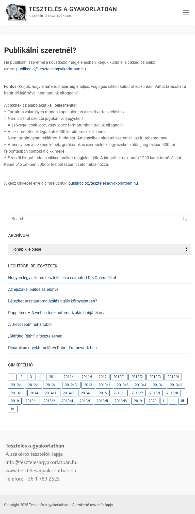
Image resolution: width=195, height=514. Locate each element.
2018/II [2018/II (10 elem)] (102, 401)
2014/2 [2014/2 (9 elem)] (68, 393)
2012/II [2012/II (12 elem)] (33, 385)
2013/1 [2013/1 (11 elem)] (104, 385)
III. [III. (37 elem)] (183, 401)
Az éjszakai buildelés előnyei (33, 289)
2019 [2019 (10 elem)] (138, 401)
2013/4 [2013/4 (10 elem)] (140, 385)
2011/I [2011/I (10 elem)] (87, 377)
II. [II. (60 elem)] (173, 401)
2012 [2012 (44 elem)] (103, 377)
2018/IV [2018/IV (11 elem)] (121, 401)
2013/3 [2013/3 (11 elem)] (122, 385)
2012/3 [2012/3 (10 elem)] (155, 377)
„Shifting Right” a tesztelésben (35, 336)
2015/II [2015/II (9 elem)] (172, 393)
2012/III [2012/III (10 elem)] (52, 385)
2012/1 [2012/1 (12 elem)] (119, 377)
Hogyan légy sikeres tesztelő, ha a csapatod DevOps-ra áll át (62, 277)
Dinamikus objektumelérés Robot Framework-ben (52, 347)
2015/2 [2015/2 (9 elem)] (137, 393)
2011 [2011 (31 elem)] (53, 377)
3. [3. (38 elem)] (31, 377)
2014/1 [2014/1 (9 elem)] (50, 393)
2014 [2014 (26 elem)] (34, 393)
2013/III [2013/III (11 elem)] (176, 385)
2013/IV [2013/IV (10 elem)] (17, 393)
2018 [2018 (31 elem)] (15, 401)
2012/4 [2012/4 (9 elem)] (173, 377)
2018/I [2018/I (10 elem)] (85, 401)
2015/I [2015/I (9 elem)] (155, 393)
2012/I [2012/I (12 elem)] (16, 385)
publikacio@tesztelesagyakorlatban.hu (51, 69)
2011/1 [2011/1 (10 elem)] (69, 377)
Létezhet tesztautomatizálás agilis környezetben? (52, 301)
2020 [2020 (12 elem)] (152, 401)
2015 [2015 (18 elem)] (103, 393)
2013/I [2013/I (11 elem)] (158, 385)
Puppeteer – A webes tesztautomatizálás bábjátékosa (56, 312)
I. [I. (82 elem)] (164, 401)
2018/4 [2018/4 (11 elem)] (67, 401)
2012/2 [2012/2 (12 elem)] (137, 377)
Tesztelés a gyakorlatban (73, 9)
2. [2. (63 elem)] (22, 377)
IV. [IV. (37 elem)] (13, 409)
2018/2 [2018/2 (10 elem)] (49, 401)
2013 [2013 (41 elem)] (88, 385)
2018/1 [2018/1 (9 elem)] (31, 401)
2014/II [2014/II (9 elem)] (86, 393)
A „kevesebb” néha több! (30, 324)
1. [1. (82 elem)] (12, 377)
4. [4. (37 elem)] (41, 377)
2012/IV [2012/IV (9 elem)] (71, 385)
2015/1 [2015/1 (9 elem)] (119, 393)
